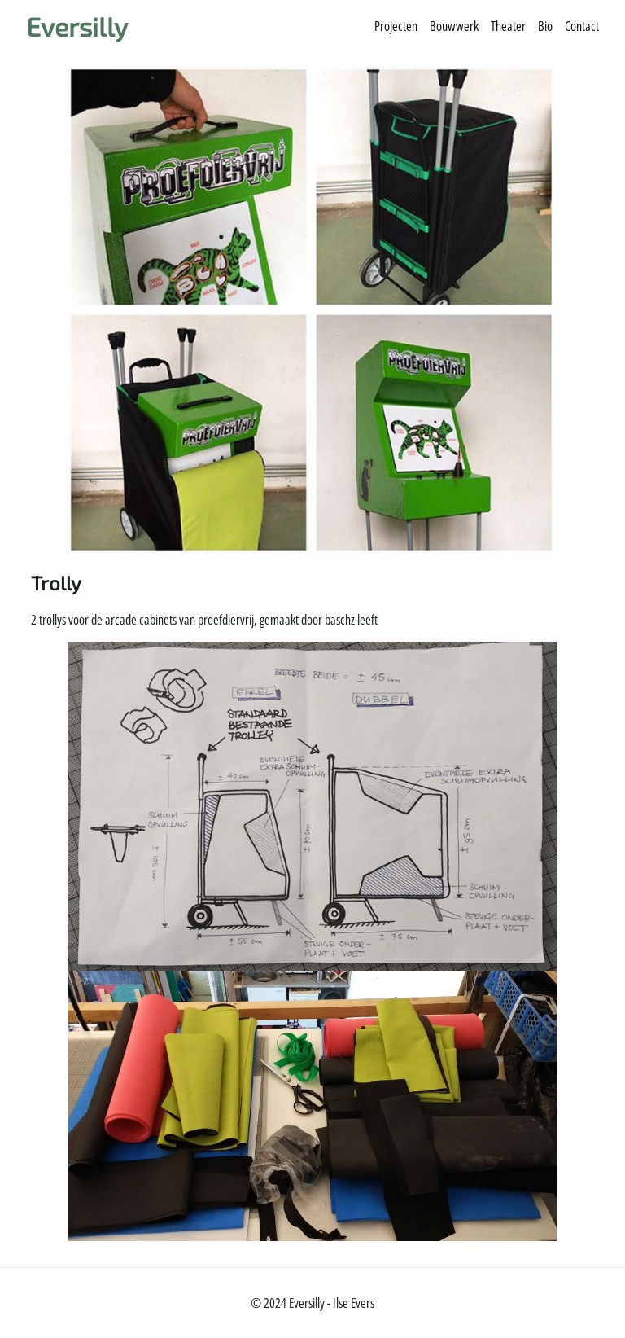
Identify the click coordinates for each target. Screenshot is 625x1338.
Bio (545, 26)
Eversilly (77, 26)
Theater (508, 26)
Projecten (395, 26)
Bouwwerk (454, 26)
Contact (582, 26)
